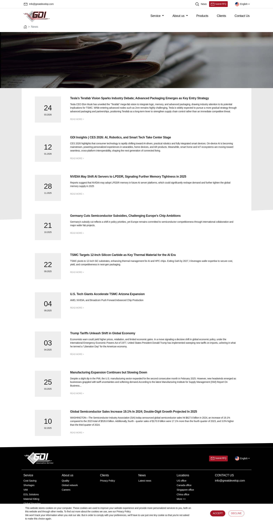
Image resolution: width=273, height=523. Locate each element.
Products (202, 16)
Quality (65, 480)
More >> (181, 499)
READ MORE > (77, 119)
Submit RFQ (218, 4)
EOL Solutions (31, 494)
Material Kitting (31, 499)
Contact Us (242, 16)
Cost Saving (30, 480)
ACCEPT (218, 513)
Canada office (184, 485)
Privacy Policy (107, 480)
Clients (221, 16)
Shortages (29, 485)
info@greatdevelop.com (230, 480)
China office (183, 494)
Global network (70, 485)
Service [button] (155, 16)
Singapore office (185, 489)
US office (181, 480)
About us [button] (178, 16)
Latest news (144, 480)
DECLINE (236, 513)
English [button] (241, 4)
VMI (26, 489)
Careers (66, 489)
